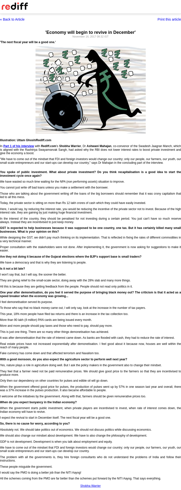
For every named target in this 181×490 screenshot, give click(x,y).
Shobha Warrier (90, 486)
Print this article (169, 19)
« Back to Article (12, 19)
